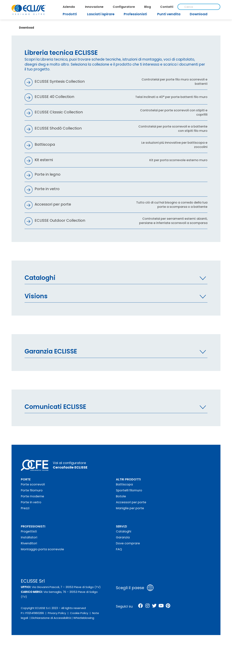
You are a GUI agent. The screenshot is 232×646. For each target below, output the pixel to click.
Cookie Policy (79, 611)
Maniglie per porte (130, 506)
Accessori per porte (131, 500)
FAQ (119, 547)
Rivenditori (29, 541)
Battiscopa (124, 482)
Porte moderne (32, 494)
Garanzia (123, 535)
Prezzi (25, 506)
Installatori (29, 535)
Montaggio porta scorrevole (42, 547)
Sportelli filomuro (129, 488)
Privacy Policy (57, 611)
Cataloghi (123, 529)
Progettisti (29, 529)
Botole (121, 494)
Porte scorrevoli (33, 482)
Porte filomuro (32, 488)
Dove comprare (128, 541)
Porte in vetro (31, 500)
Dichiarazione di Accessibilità (51, 616)
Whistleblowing (83, 616)
